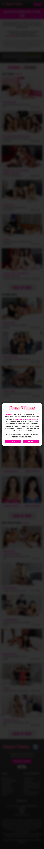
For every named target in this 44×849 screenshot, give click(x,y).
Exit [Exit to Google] (13, 441)
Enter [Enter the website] (30, 441)
